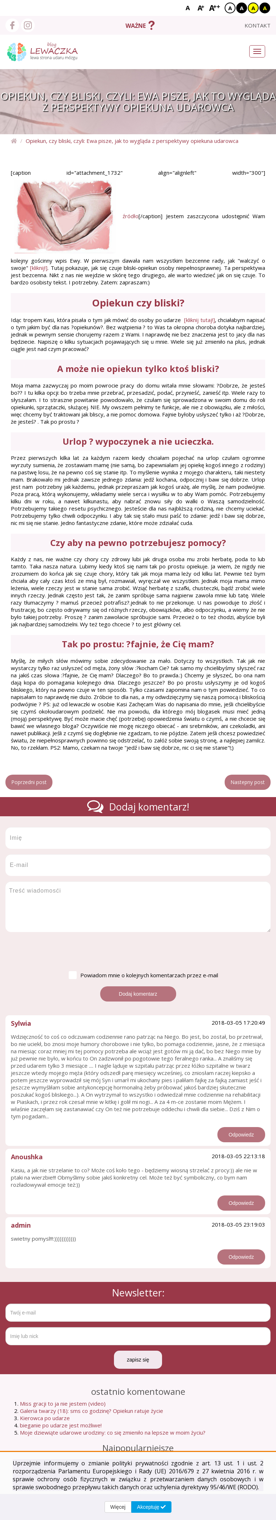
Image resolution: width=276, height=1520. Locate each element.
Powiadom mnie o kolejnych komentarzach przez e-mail (143, 975)
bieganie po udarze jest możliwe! (61, 1425)
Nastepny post (247, 782)
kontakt (258, 25)
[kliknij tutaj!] (199, 319)
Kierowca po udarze (45, 1418)
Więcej (118, 1507)
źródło (131, 216)
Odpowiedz (241, 1135)
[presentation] (60, 951)
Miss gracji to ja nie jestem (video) (63, 1403)
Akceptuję (151, 1507)
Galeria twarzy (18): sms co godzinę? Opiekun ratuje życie (91, 1410)
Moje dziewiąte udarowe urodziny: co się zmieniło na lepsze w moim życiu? (112, 1432)
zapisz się (138, 1360)
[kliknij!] (38, 267)
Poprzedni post (29, 782)
